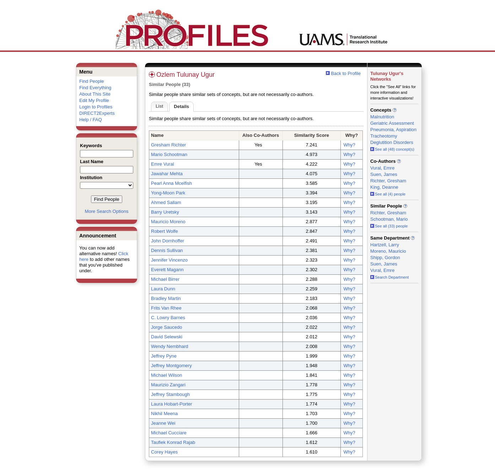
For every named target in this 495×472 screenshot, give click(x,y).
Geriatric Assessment (392, 123)
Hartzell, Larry (384, 244)
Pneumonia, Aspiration (393, 129)
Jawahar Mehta (167, 173)
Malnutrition (382, 116)
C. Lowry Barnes (168, 317)
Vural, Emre (382, 168)
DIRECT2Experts (97, 113)
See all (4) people (387, 194)
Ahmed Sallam (166, 202)
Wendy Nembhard (169, 346)
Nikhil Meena (164, 413)
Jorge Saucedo (166, 327)
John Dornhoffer (167, 240)
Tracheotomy (383, 136)
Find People (91, 81)
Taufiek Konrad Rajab (173, 442)
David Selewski (166, 336)
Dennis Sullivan (167, 250)
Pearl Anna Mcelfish (171, 183)
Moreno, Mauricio (388, 251)
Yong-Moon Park (168, 192)
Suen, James (383, 174)
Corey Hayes (164, 452)
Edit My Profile (94, 100)
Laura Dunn (163, 288)
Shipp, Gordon (385, 257)
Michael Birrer (165, 279)
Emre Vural (162, 164)
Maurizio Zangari (168, 384)
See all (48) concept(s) (392, 149)
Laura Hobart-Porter (171, 404)
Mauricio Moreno (168, 221)
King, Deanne (384, 187)
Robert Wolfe (164, 231)
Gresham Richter (168, 145)
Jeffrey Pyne (164, 356)
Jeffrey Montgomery (171, 365)
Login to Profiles (95, 106)
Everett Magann (167, 269)
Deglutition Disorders (391, 142)
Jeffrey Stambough (170, 394)
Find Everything (95, 87)
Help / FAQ (90, 119)
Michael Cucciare (169, 432)
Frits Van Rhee (166, 308)
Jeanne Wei (163, 423)
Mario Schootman (169, 154)
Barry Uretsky (165, 212)
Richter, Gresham (388, 180)
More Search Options (107, 211)
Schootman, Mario (389, 219)
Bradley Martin (166, 298)
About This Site (95, 94)
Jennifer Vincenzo (169, 260)
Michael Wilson (166, 375)
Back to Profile (346, 73)
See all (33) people (389, 226)
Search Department (389, 277)
